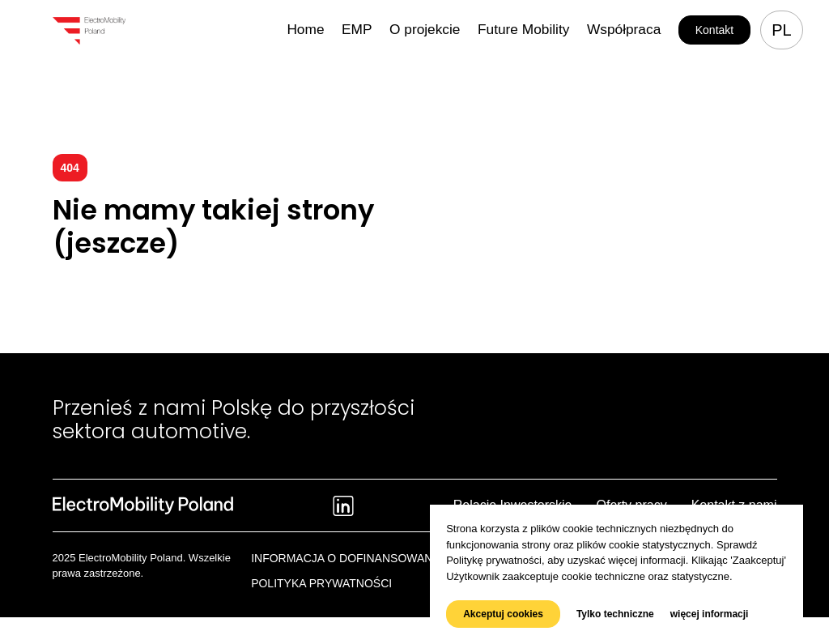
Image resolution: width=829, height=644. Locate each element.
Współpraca (631, 29)
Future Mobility (546, 29)
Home (360, 29)
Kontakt (714, 29)
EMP (405, 29)
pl (781, 30)
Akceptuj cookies (503, 614)
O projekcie (463, 29)
